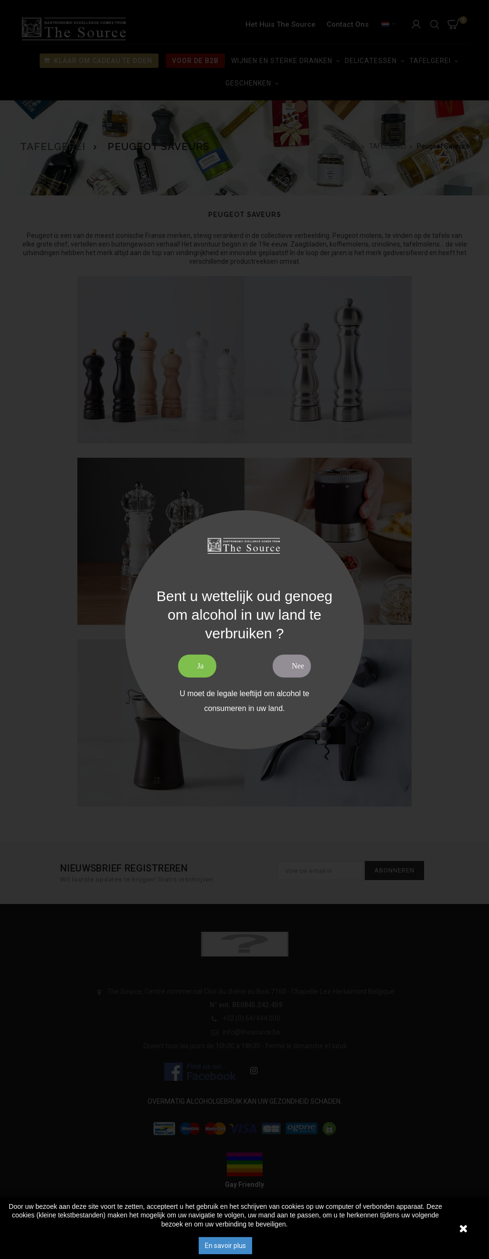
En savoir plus (225, 1245)
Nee (298, 666)
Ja (200, 666)
